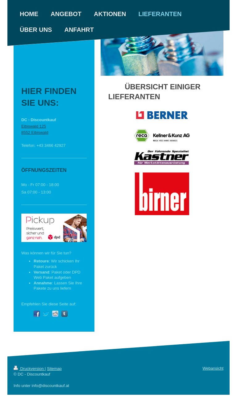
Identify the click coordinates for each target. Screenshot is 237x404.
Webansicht (212, 368)
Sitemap (54, 368)
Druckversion (29, 368)
